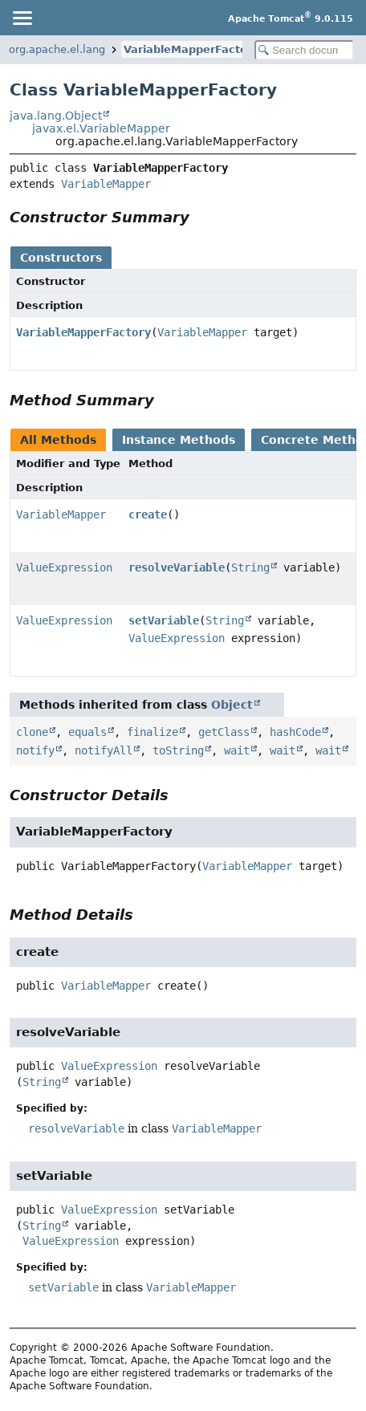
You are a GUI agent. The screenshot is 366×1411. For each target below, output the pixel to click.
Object (232, 704)
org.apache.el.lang (57, 49)
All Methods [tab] (58, 439)
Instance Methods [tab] (178, 439)
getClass (224, 732)
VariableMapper (106, 183)
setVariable (163, 620)
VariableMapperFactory (191, 49)
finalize (152, 732)
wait (237, 750)
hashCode (295, 732)
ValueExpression (64, 567)
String (250, 567)
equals (87, 732)
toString (178, 750)
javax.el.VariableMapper (101, 128)
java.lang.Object (56, 115)
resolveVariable (176, 567)
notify (35, 750)
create (147, 514)
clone (32, 732)
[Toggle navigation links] (21, 17)
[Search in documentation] (304, 50)
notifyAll (103, 750)
